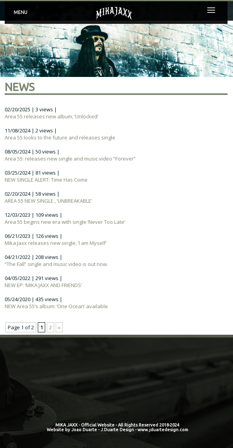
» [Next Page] (59, 327)
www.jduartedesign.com (163, 429)
